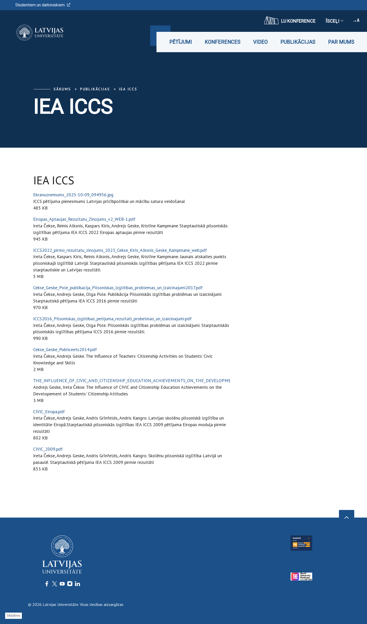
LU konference (290, 20)
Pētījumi (180, 42)
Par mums (341, 42)
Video (260, 42)
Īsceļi (334, 21)
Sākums (62, 89)
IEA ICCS (128, 89)
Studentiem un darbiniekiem (42, 5)
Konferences (222, 42)
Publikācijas (297, 42)
